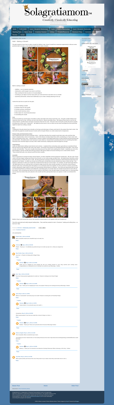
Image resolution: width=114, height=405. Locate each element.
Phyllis (17, 236)
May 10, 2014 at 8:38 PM (27, 313)
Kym (17, 274)
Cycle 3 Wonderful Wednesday (82, 29)
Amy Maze (18, 356)
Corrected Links (89, 32)
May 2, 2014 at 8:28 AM (24, 236)
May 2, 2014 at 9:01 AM (27, 253)
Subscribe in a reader (87, 40)
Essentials (97, 29)
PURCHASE (23, 29)
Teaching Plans (17, 32)
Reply (17, 240)
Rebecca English (20, 332)
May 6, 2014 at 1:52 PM (31, 303)
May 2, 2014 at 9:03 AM (24, 274)
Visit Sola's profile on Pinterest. (89, 74)
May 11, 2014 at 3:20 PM (31, 346)
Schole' (23, 35)
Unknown (18, 244)
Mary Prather (19, 253)
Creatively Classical (40, 32)
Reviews (15, 35)
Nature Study (28, 32)
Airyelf (67, 401)
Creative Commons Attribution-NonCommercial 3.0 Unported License (91, 87)
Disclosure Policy (77, 32)
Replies (19, 260)
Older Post (74, 385)
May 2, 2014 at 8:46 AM (27, 244)
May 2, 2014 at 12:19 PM (31, 283)
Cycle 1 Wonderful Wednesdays (39, 29)
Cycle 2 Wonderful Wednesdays (60, 29)
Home (14, 29)
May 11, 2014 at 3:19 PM (31, 322)
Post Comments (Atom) (24, 388)
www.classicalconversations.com (34, 396)
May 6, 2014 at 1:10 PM (24, 293)
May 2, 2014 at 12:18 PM (31, 262)
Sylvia (17, 293)
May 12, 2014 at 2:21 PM (26, 356)
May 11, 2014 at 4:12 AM (29, 332)
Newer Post (16, 385)
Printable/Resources (63, 32)
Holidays (52, 32)
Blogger (77, 401)
